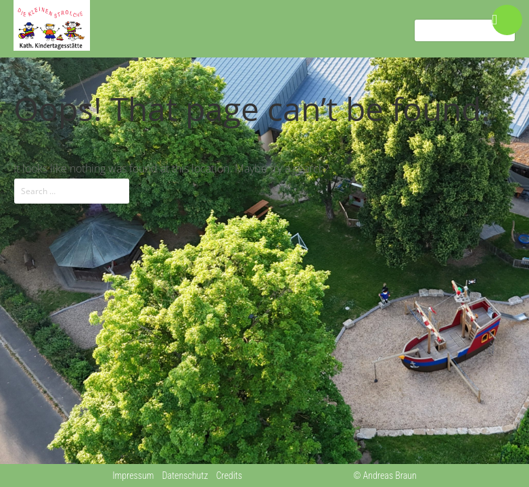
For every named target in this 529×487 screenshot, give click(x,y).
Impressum (133, 475)
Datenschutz (185, 475)
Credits (229, 475)
